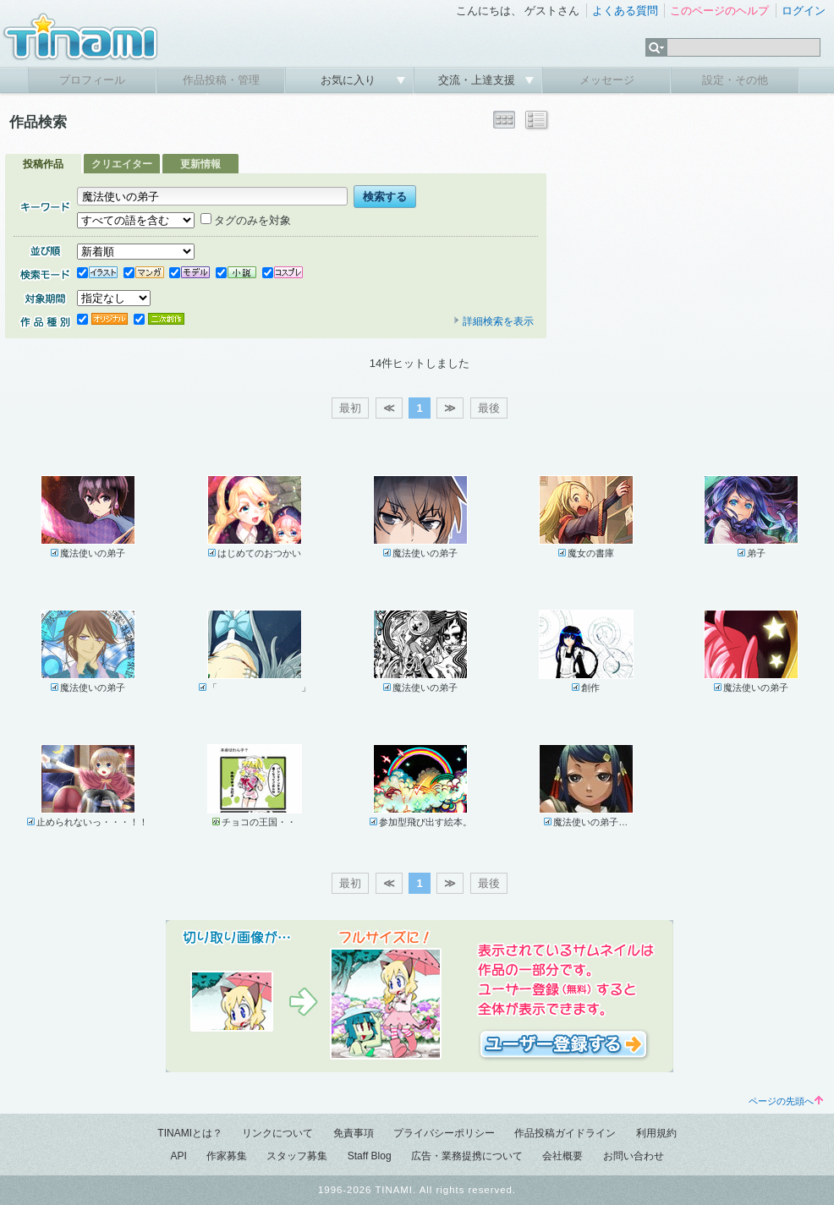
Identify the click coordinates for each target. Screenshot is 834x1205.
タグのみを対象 (245, 220)
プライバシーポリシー (444, 1133)
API (178, 1156)
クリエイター (121, 164)
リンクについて (277, 1133)
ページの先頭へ (786, 1101)
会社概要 (562, 1156)
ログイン (804, 10)
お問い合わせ (633, 1156)
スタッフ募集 (296, 1156)
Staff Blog (370, 1156)
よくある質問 (625, 10)
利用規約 (656, 1133)
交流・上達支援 (478, 80)
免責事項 (353, 1133)
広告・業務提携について (467, 1156)
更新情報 (200, 164)
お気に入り (350, 80)
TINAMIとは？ (189, 1133)
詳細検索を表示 (493, 321)
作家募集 (226, 1156)
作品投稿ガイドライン (565, 1133)
